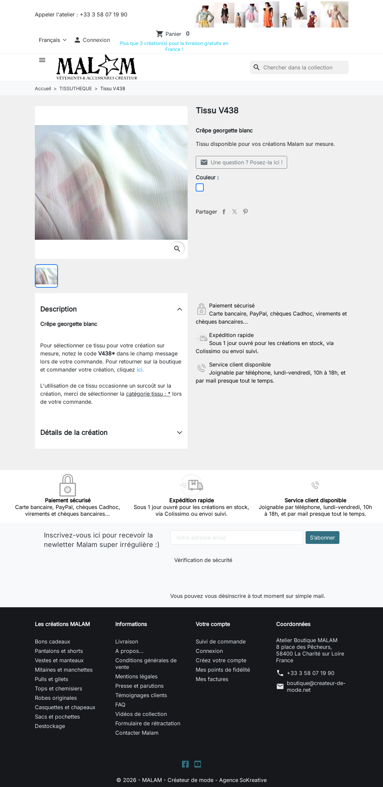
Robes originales (56, 697)
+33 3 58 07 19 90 (310, 673)
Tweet (235, 212)
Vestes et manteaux (59, 660)
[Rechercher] (299, 67)
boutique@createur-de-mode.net (316, 686)
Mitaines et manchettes (63, 669)
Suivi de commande (221, 641)
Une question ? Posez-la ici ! (241, 162)
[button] (91, 40)
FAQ (120, 704)
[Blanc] (200, 187)
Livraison (126, 641)
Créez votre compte (221, 660)
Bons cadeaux (52, 641)
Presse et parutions (139, 685)
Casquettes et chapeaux (65, 707)
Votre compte (213, 624)
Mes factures (212, 679)
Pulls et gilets (51, 679)
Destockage (50, 726)
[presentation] (219, 576)
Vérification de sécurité (203, 560)
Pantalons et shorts (59, 651)
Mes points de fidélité (223, 669)
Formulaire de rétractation (147, 723)
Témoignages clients (141, 695)
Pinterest (245, 212)
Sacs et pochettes (57, 716)
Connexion (209, 651)
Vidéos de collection (141, 714)
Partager (224, 212)
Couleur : (207, 177)
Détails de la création (74, 433)
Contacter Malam (136, 732)
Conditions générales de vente (146, 663)
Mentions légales (136, 676)
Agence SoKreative (243, 780)
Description (58, 309)
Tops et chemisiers (58, 688)
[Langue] (51, 40)
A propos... (129, 651)
